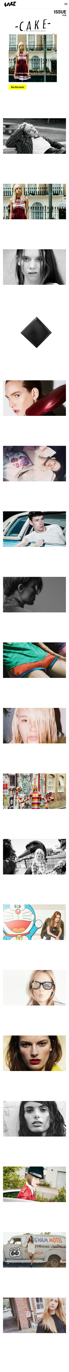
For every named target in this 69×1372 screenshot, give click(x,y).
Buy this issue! (17, 87)
